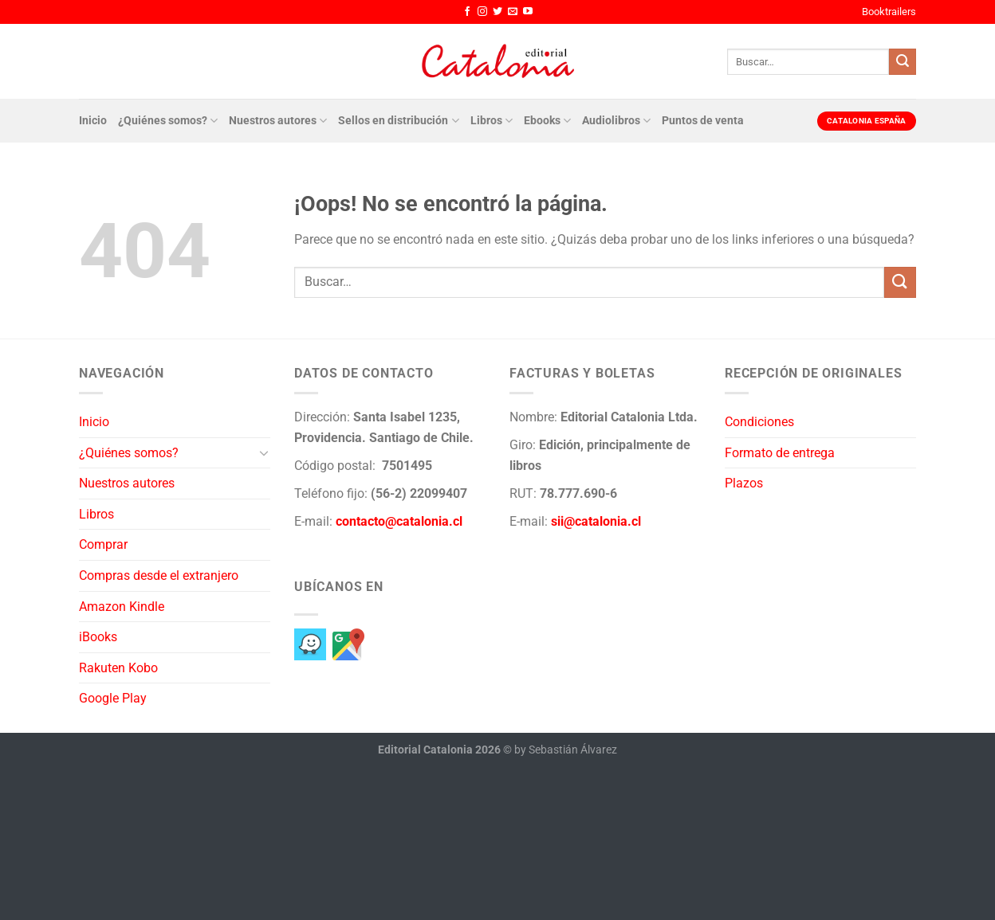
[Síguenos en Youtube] (528, 12)
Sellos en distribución (398, 120)
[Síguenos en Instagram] (482, 12)
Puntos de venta (703, 120)
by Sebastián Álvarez (565, 750)
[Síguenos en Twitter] (497, 12)
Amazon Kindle (121, 606)
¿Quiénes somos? (168, 120)
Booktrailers (889, 12)
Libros (491, 120)
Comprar (103, 544)
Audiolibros (616, 120)
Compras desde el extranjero (158, 575)
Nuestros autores (278, 120)
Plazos (744, 483)
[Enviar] (902, 62)
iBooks (98, 636)
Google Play (113, 698)
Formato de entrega (780, 452)
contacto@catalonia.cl (399, 521)
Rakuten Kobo (118, 667)
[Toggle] (264, 452)
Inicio (93, 120)
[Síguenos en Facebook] (467, 12)
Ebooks (547, 120)
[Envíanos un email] (512, 12)
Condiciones (759, 421)
